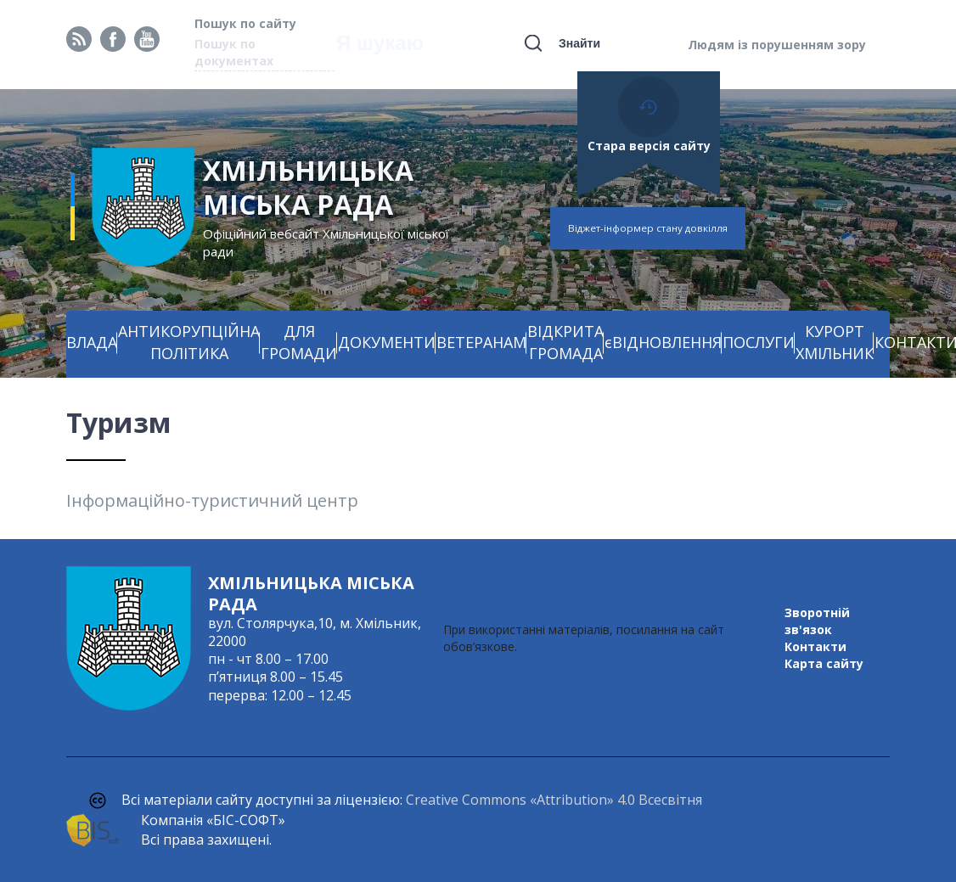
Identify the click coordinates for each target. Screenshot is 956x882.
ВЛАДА (91, 342)
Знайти (579, 43)
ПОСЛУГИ (759, 342)
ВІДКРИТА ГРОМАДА (565, 342)
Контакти (815, 646)
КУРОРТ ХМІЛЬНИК (835, 342)
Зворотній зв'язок (817, 621)
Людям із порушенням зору (777, 45)
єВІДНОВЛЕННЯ (663, 342)
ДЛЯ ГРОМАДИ (299, 342)
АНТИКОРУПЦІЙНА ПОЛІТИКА (189, 342)
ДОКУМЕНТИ (387, 342)
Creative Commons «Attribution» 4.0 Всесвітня (554, 799)
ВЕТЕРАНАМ (481, 342)
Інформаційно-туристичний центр (212, 500)
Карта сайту (823, 663)
